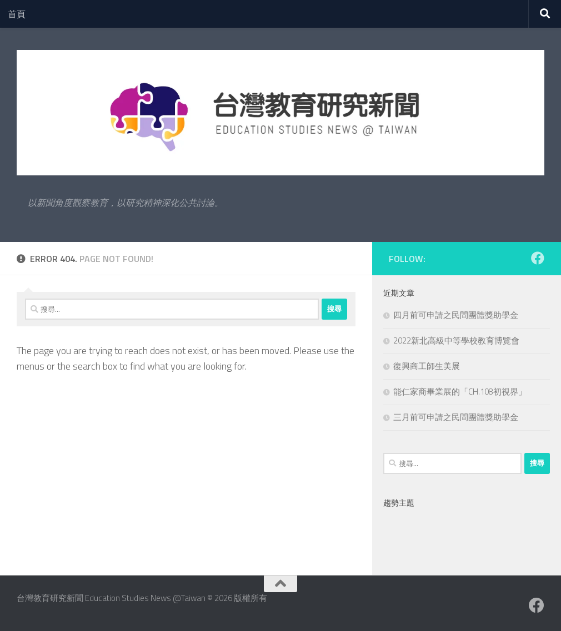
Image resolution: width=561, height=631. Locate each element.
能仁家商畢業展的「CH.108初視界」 (460, 391)
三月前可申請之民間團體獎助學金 (455, 417)
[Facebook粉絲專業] (537, 258)
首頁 (17, 14)
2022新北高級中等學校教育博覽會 (456, 340)
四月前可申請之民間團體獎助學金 (455, 315)
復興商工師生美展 (426, 366)
